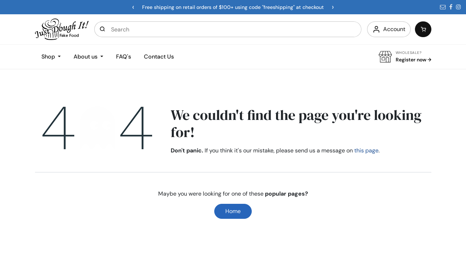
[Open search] (103, 29)
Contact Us (159, 56)
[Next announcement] (332, 7)
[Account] (389, 29)
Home (233, 211)
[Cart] (423, 29)
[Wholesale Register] (405, 57)
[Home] (62, 28)
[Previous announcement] (133, 7)
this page (366, 150)
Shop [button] (48, 56)
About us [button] (86, 56)
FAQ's (123, 56)
